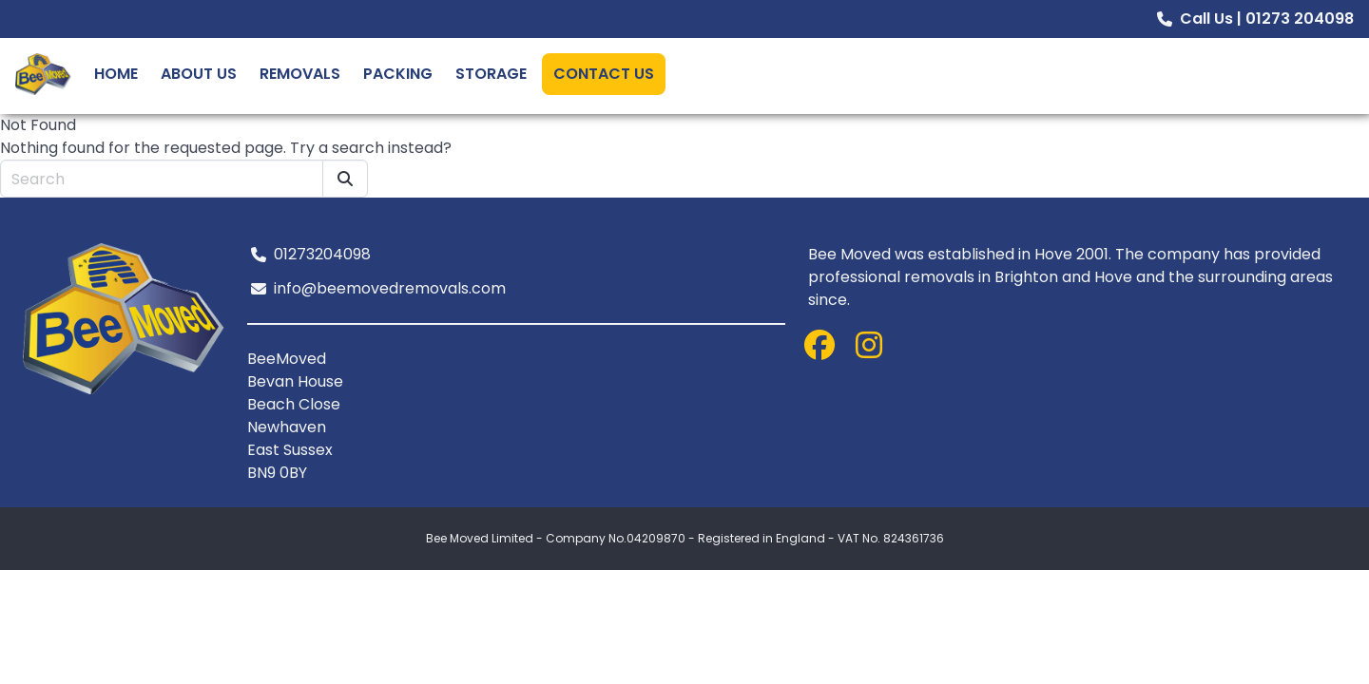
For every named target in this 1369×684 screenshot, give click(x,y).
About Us (199, 74)
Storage (491, 74)
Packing (398, 74)
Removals (300, 74)
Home (116, 74)
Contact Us (603, 74)
